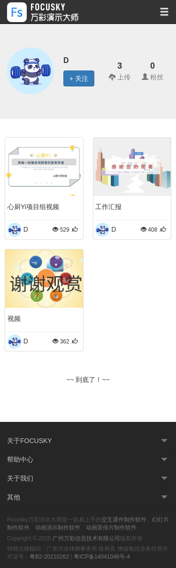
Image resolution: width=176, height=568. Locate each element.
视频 (14, 318)
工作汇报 (108, 206)
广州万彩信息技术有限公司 (86, 538)
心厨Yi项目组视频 (33, 206)
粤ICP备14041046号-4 (102, 556)
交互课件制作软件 (123, 519)
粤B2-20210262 (49, 556)
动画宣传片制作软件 (111, 527)
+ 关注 (78, 78)
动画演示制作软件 (57, 527)
